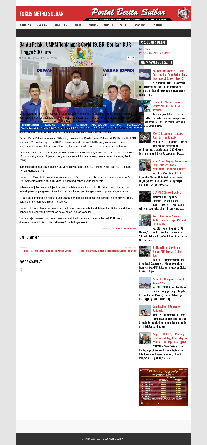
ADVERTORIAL (62, 25)
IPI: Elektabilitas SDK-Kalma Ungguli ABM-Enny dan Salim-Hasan (167, 251)
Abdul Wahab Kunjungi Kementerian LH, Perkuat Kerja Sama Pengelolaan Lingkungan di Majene (170, 165)
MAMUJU (108, 25)
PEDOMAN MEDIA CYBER (155, 53)
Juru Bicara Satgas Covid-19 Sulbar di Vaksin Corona (45, 251)
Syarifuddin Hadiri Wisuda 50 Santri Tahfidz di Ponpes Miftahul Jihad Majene (169, 220)
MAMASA (93, 25)
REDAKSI (144, 49)
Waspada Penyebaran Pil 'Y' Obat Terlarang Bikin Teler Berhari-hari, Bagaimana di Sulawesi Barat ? (170, 74)
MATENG (123, 25)
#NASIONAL (43, 25)
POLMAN (157, 25)
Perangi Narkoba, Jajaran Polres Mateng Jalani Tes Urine (108, 251)
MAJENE (78, 25)
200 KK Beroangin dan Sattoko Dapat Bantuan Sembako (168, 135)
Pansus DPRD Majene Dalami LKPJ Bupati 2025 (169, 281)
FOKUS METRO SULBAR (41, 13)
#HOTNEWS (25, 25)
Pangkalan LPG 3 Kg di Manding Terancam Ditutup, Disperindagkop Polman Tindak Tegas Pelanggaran (170, 338)
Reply (24, 58)
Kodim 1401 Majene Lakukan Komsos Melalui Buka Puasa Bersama (166, 106)
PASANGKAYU (140, 25)
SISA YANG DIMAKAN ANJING (167, 192)
